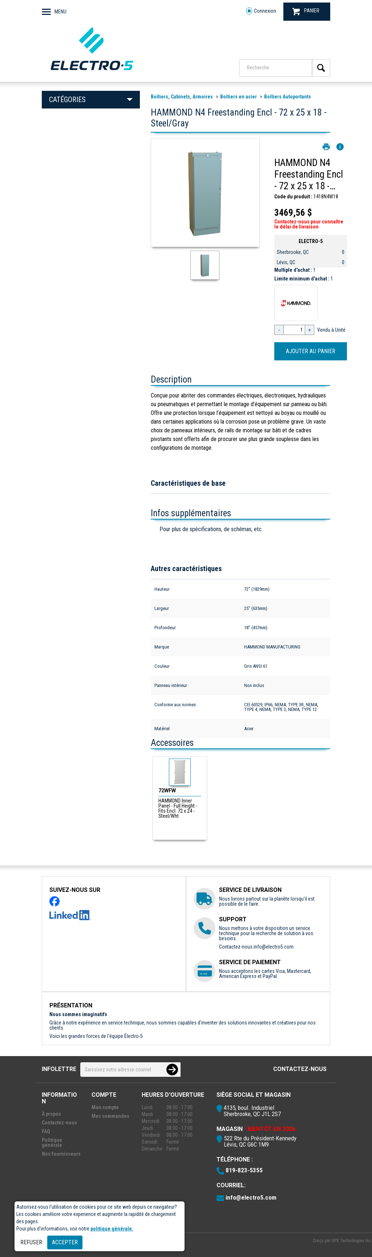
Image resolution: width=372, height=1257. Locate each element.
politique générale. (111, 1229)
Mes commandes (110, 1116)
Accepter (65, 1242)
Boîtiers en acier (238, 97)
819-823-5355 (244, 1170)
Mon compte (105, 1107)
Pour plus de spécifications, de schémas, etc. (211, 529)
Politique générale (52, 1142)
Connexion (261, 11)
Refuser (31, 1242)
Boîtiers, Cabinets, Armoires (182, 97)
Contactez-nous (300, 1069)
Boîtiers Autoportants (287, 97)
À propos (51, 1114)
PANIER (305, 11)
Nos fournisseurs (61, 1154)
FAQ (46, 1131)
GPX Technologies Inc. (352, 1240)
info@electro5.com (274, 947)
